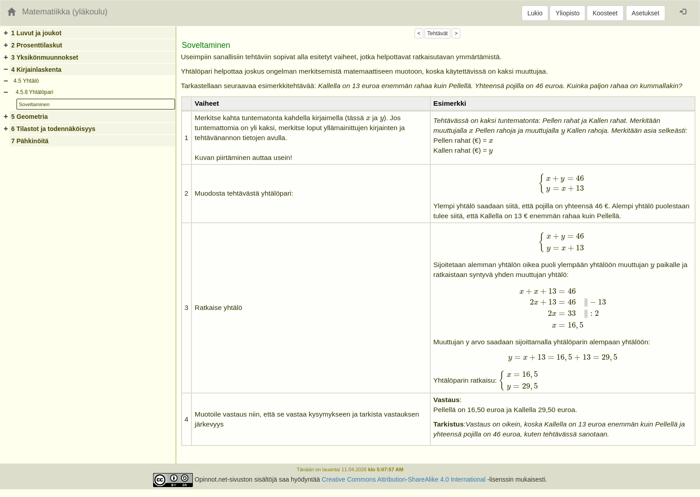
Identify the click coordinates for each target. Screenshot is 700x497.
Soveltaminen (34, 104)
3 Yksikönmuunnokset (44, 57)
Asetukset (645, 13)
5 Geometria (29, 116)
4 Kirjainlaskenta (36, 69)
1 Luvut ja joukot (36, 33)
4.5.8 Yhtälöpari (34, 92)
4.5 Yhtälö (26, 81)
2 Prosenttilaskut (36, 45)
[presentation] (368, 118)
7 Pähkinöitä (29, 141)
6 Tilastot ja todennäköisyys (53, 128)
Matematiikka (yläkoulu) (64, 11)
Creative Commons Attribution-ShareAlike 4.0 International (403, 479)
